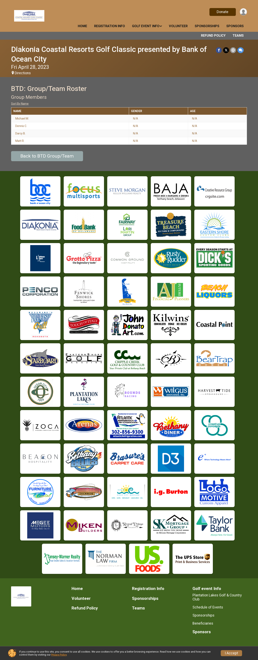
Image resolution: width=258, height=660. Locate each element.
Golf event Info (145, 26)
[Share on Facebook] (219, 50)
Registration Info (109, 26)
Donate (222, 12)
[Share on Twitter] (226, 50)
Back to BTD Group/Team (47, 156)
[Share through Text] (240, 50)
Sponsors (235, 26)
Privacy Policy (59, 654)
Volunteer (178, 26)
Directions (23, 73)
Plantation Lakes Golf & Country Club (217, 597)
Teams (238, 35)
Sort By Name (20, 103)
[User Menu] (243, 12)
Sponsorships (207, 26)
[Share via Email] (233, 50)
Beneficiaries (202, 623)
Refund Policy (213, 35)
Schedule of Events (207, 607)
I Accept (231, 653)
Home (82, 26)
